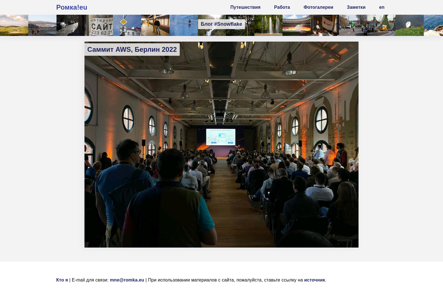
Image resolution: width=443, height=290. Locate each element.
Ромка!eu (71, 7)
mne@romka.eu (127, 280)
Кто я (62, 280)
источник (314, 280)
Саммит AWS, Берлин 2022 (132, 49)
